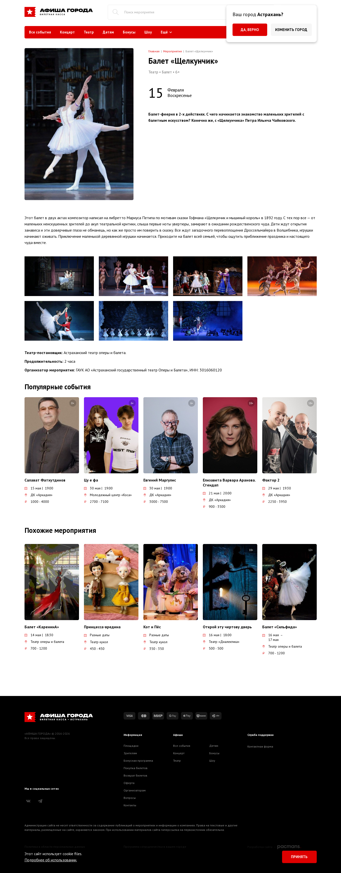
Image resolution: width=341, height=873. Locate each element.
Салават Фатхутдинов (45, 480)
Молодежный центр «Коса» (108, 495)
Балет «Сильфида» (279, 626)
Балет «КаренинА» (42, 626)
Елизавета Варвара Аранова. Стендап (229, 482)
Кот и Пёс (152, 626)
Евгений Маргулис (159, 480)
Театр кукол (96, 642)
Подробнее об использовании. (51, 859)
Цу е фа (91, 480)
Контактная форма (260, 746)
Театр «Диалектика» (221, 641)
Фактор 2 (271, 480)
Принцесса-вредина (102, 626)
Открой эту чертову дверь (227, 626)
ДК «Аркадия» (38, 495)
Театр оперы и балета (44, 641)
